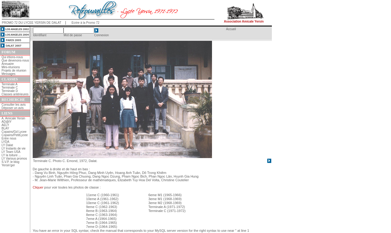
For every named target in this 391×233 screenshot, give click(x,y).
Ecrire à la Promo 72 (85, 22)
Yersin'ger (8, 165)
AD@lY (7, 121)
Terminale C (10, 87)
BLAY (5, 128)
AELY (5, 125)
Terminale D (10, 91)
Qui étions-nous (12, 57)
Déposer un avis (13, 108)
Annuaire (8, 63)
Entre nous (9, 138)
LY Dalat (7, 145)
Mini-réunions (11, 67)
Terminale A (9, 84)
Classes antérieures (15, 94)
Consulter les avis (14, 104)
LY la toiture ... (11, 155)
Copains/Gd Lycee (14, 131)
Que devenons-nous (15, 60)
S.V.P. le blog (10, 162)
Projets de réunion (14, 70)
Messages (9, 74)
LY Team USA (11, 152)
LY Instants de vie (14, 148)
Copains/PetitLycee (15, 135)
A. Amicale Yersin (13, 118)
